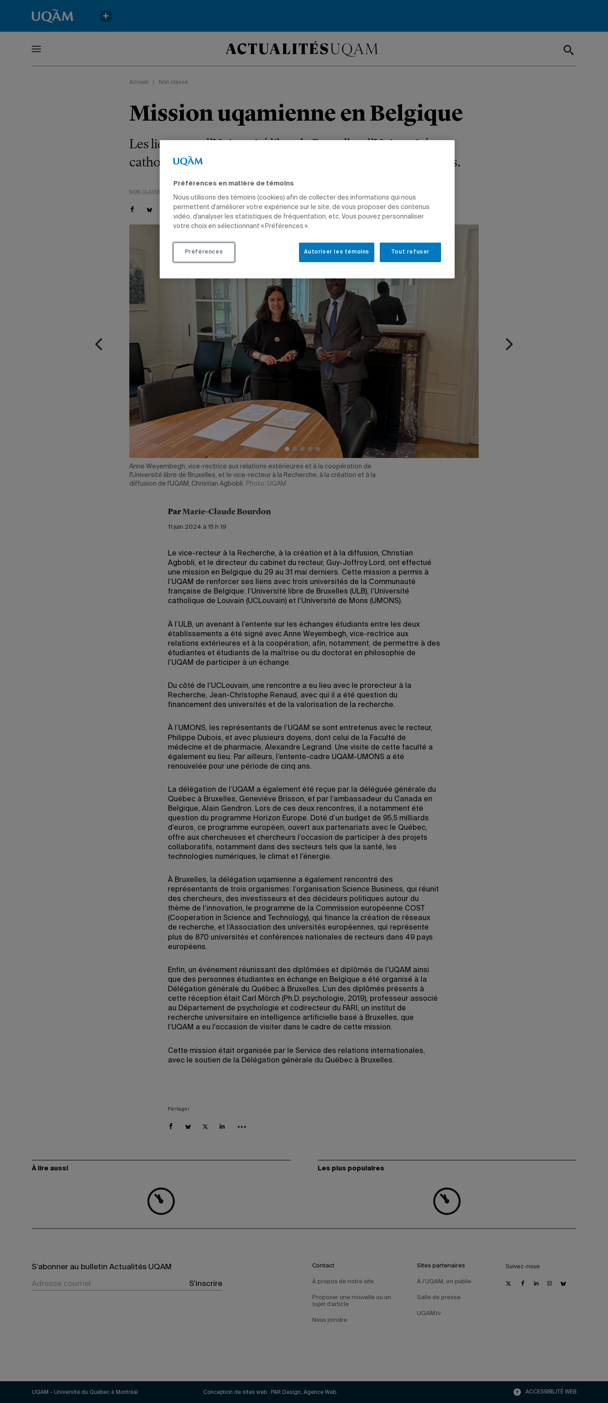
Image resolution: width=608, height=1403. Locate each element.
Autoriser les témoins (336, 252)
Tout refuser (410, 252)
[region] (307, 209)
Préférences (204, 252)
